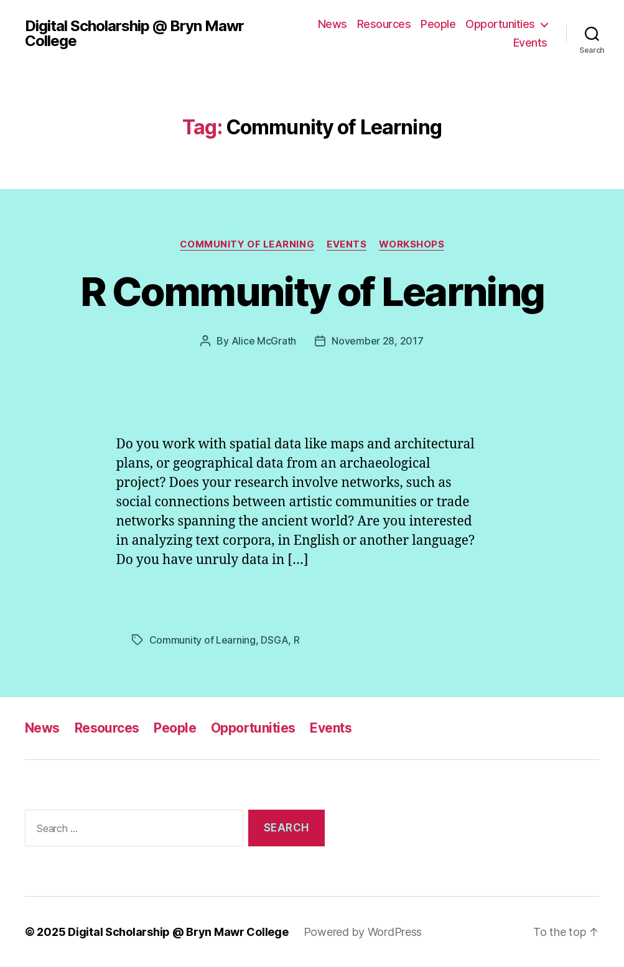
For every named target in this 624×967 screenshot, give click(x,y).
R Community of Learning (312, 291)
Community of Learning (247, 244)
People (438, 23)
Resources (384, 23)
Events (530, 42)
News (332, 23)
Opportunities (500, 23)
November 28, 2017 (377, 341)
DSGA (274, 640)
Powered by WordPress (363, 931)
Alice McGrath (264, 341)
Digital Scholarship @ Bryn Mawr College (134, 34)
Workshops (411, 244)
